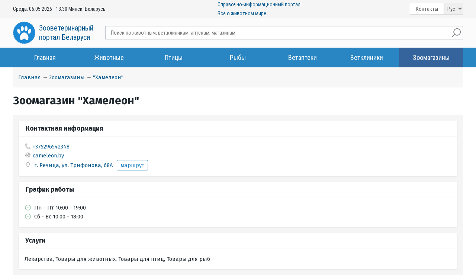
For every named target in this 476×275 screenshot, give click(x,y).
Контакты (427, 9)
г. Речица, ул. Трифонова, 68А (74, 165)
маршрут (132, 165)
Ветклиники (366, 57)
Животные (109, 57)
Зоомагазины (431, 57)
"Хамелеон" (108, 77)
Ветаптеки (302, 57)
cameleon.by (48, 155)
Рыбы (238, 57)
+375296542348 (51, 146)
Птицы (174, 57)
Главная (45, 57)
